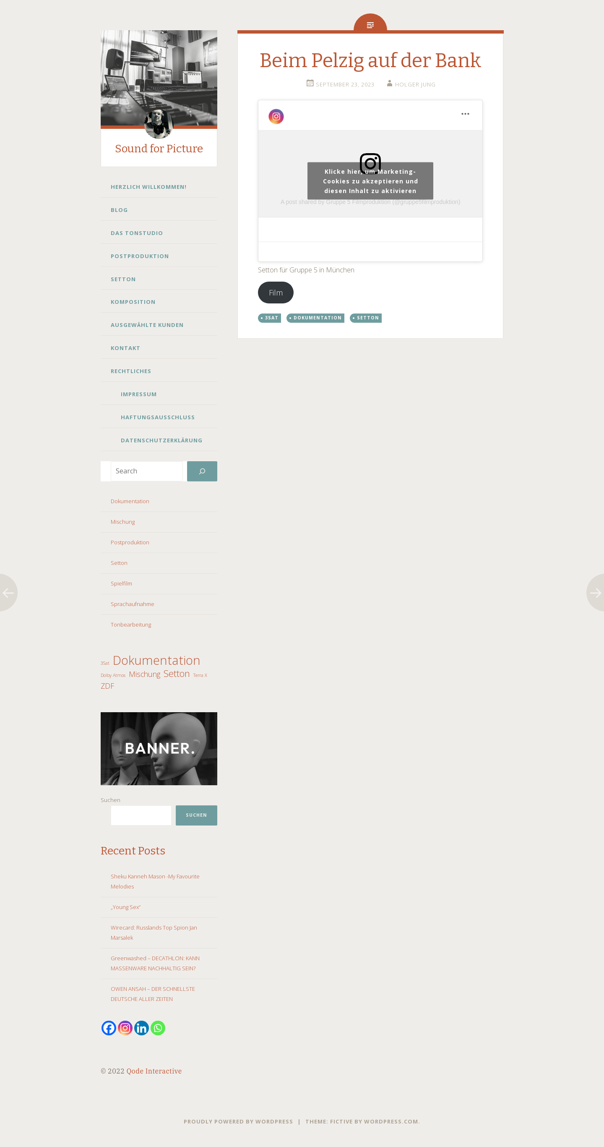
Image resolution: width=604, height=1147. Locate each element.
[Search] (202, 471)
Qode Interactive (154, 1071)
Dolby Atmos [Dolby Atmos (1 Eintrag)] (113, 675)
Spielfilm (121, 583)
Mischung (123, 521)
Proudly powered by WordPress (238, 1121)
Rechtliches (131, 371)
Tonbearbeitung (131, 624)
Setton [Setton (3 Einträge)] (177, 674)
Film (276, 292)
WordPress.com (391, 1121)
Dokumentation (130, 501)
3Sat (272, 318)
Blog (119, 210)
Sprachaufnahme (132, 604)
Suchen (110, 800)
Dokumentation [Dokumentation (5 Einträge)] (156, 660)
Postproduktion (140, 256)
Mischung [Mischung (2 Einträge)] (144, 674)
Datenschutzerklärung (162, 440)
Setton (123, 279)
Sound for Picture (159, 148)
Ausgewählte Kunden (147, 325)
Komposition (133, 302)
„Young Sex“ (126, 907)
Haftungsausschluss (158, 417)
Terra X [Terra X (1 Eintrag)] (200, 675)
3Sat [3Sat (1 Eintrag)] (105, 663)
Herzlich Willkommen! (149, 187)
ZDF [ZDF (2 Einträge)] (107, 686)
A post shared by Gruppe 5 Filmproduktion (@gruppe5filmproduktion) (370, 202)
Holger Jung (415, 84)
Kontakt (126, 348)
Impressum (139, 394)
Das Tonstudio (137, 233)
